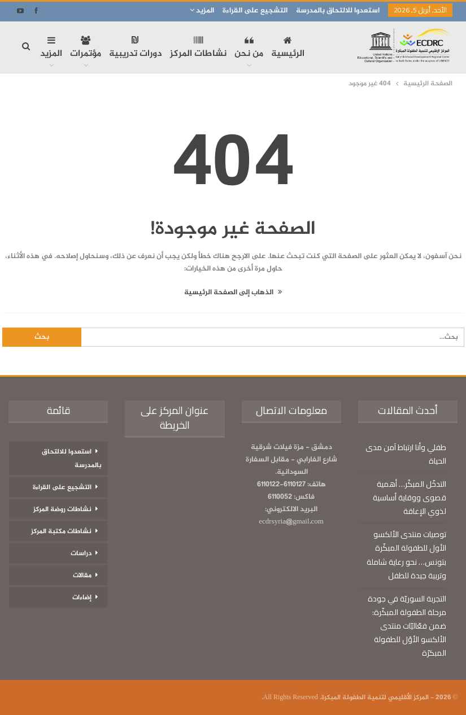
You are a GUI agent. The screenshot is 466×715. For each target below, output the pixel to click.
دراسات (81, 553)
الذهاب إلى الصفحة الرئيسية (233, 292)
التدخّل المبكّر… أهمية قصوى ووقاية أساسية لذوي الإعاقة (409, 497)
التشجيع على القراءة (255, 11)
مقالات (82, 575)
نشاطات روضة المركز (62, 509)
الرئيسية (287, 49)
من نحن (248, 49)
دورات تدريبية (135, 49)
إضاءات (82, 597)
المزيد (202, 11)
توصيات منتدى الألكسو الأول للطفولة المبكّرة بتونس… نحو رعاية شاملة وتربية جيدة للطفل (406, 554)
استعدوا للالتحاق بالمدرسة (338, 11)
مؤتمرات (85, 49)
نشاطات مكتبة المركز (61, 531)
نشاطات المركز (198, 49)
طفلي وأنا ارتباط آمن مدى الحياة (405, 454)
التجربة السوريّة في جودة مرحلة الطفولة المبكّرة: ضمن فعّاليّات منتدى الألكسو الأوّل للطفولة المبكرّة (407, 625)
